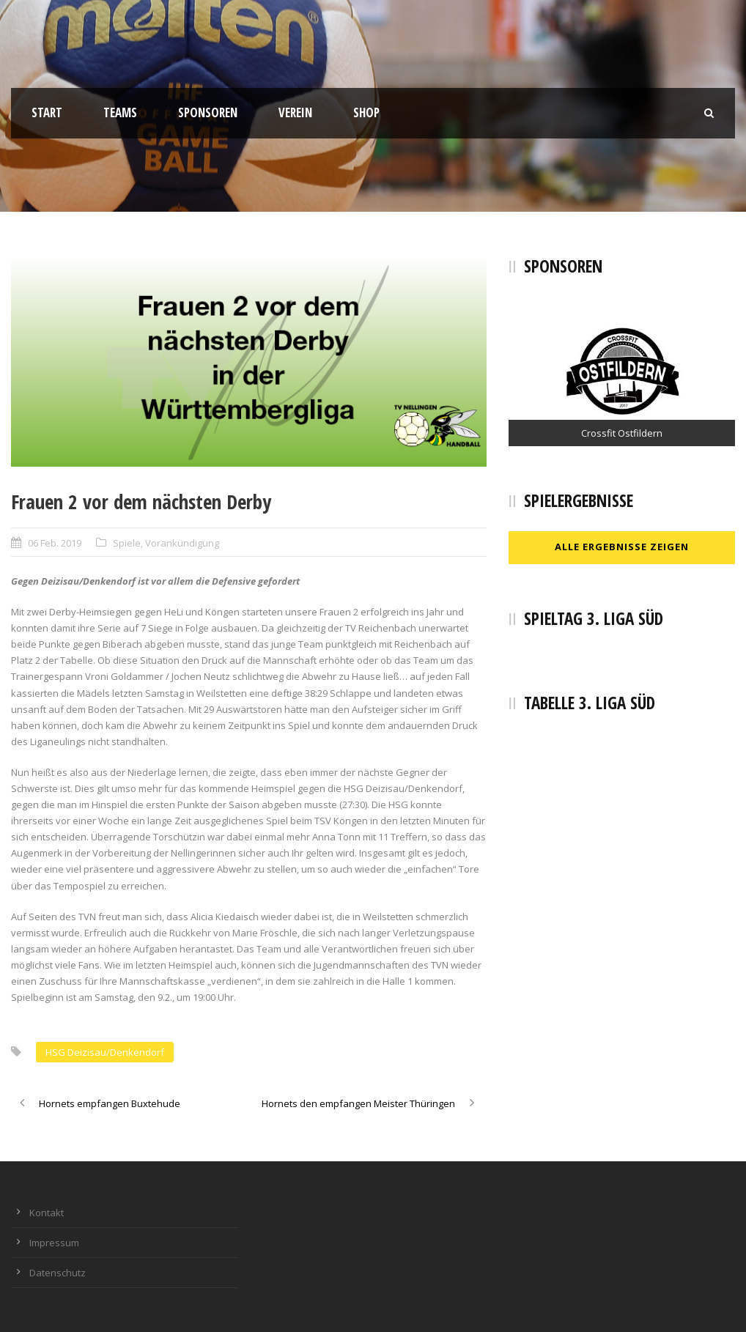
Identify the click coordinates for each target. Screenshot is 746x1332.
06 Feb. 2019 (54, 543)
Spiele (127, 543)
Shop (366, 112)
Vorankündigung (182, 543)
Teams (120, 112)
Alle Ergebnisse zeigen (622, 546)
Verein (295, 112)
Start (47, 112)
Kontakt (46, 1212)
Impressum (54, 1242)
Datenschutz (57, 1272)
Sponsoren (207, 112)
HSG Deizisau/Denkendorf (104, 1052)
